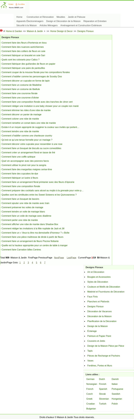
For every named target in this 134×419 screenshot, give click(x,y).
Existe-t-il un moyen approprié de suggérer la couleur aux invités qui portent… (40, 127)
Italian (115, 384)
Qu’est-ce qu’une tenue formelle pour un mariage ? (27, 140)
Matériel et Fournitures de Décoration (105, 291)
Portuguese (117, 389)
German (90, 379)
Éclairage (92, 331)
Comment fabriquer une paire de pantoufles (23, 68)
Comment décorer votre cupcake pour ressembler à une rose (32, 144)
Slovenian (104, 399)
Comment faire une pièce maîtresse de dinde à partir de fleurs (32, 237)
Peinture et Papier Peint (99, 336)
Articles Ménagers (49, 25)
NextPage (59, 257)
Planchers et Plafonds (98, 301)
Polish (115, 404)
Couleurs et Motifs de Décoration (103, 287)
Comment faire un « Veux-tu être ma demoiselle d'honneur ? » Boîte (35, 233)
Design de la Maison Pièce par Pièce (105, 346)
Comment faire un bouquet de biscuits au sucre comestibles (31, 148)
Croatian (90, 404)
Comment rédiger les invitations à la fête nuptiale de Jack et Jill (33, 228)
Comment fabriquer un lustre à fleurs (20, 178)
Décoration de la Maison (99, 316)
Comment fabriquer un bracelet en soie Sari (23, 55)
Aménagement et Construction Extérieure (81, 25)
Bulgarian (91, 408)
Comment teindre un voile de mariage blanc (23, 211)
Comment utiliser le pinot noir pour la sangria (24, 165)
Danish (115, 379)
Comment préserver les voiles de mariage (22, 207)
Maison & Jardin (35, 31)
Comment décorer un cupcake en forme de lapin (26, 81)
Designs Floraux (85, 31)
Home (19, 17)
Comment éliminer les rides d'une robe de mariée (26, 110)
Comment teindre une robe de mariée (20, 131)
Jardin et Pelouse (76, 17)
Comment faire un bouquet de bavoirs (20, 199)
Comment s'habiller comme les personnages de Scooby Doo (32, 76)
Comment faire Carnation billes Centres (21, 249)
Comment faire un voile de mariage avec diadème (26, 216)
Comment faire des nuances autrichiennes (23, 47)
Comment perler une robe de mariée (20, 220)
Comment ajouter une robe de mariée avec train (25, 203)
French (89, 389)
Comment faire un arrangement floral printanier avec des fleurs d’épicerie (38, 182)
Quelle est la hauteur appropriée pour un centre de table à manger (35, 245)
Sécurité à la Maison (26, 25)
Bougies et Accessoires (99, 277)
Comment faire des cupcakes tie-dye (20, 173)
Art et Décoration (95, 272)
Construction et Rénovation (40, 17)
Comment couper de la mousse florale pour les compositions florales (36, 72)
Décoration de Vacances (99, 311)
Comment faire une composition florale (21, 186)
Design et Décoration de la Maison (63, 21)
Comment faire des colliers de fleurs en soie (23, 51)
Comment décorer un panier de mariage (21, 114)
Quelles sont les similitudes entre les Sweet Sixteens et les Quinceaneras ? (39, 195)
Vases (90, 360)
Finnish (102, 384)
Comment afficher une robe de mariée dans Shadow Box (30, 224)
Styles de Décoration (97, 282)
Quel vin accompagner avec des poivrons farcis (25, 161)
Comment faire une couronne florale (19, 93)
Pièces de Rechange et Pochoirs (103, 356)
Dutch (102, 379)
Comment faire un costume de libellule (21, 89)
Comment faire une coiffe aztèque (18, 157)
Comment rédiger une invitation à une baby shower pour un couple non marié (40, 106)
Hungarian (117, 399)
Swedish (116, 394)
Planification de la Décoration (101, 321)
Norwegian (91, 384)
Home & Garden (14, 31)
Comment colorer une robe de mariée (20, 119)
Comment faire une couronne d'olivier (20, 97)
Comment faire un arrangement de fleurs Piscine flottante (30, 241)
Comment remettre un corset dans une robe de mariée (29, 123)
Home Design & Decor (61, 31)
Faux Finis (92, 296)
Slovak (102, 394)
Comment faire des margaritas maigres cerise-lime (27, 169)
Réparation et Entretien (95, 21)
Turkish (102, 404)
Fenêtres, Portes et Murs (99, 365)
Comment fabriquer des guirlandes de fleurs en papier (28, 64)
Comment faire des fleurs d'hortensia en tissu (24, 43)
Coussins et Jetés (96, 341)
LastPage (71, 257)
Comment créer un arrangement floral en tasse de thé (28, 152)
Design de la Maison (97, 326)
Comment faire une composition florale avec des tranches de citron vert (37, 102)
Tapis (90, 351)
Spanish (103, 389)
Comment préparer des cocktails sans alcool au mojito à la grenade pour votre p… (43, 190)
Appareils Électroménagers (29, 21)
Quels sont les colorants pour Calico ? (20, 59)
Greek (89, 399)
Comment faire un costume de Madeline (21, 85)
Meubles (61, 17)
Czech (89, 394)
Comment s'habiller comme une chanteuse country (27, 135)
